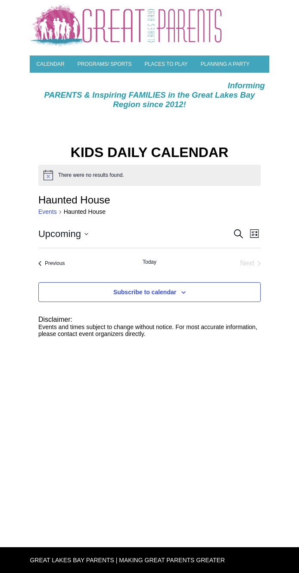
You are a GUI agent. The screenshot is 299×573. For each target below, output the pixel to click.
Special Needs (124, 81)
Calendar (50, 64)
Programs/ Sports (105, 64)
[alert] (149, 175)
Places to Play (166, 64)
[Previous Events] (51, 263)
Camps (167, 81)
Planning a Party (225, 64)
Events (47, 211)
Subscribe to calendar (144, 292)
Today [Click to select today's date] (149, 262)
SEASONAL (203, 81)
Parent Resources (63, 81)
